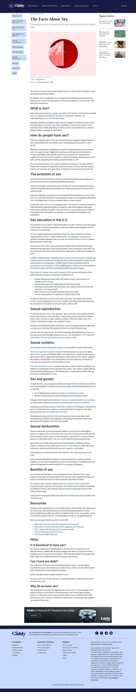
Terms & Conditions (43, 647)
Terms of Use (95, 644)
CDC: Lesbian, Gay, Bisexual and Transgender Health (54, 529)
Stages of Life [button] (65, 6)
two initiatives (74, 266)
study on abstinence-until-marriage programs (75, 258)
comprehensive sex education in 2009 (44, 266)
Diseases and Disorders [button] (48, 6)
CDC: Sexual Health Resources (46, 534)
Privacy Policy (42, 650)
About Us (15, 645)
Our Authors (16, 653)
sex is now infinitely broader (54, 118)
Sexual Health (35, 14)
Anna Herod (40, 79)
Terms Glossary (17, 650)
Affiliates (15, 655)
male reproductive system (43, 366)
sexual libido (74, 431)
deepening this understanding (54, 416)
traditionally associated (58, 412)
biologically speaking (50, 113)
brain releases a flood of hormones (76, 484)
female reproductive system (44, 352)
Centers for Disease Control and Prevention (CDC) (52, 272)
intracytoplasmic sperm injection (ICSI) (62, 338)
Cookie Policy (41, 653)
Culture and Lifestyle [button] (81, 6)
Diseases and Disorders (70, 647)
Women (33, 575)
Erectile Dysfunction (103, 52)
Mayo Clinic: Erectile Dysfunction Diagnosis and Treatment (57, 524)
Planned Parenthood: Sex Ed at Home (49, 532)
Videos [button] (95, 6)
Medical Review (17, 647)
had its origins (46, 225)
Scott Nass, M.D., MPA (46, 82)
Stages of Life (67, 650)
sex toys (48, 157)
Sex (43, 14)
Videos (64, 655)
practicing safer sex (50, 579)
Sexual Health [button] (32, 6)
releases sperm (36, 328)
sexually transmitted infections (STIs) (72, 239)
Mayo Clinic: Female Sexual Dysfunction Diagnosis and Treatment (59, 527)
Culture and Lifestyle (69, 653)
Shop (64, 658)
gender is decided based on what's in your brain (71, 403)
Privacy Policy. (108, 644)
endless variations (74, 167)
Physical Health (102, 41)
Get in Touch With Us (44, 645)
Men (32, 565)
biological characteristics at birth (71, 393)
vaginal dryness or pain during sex (68, 446)
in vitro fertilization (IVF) (76, 335)
